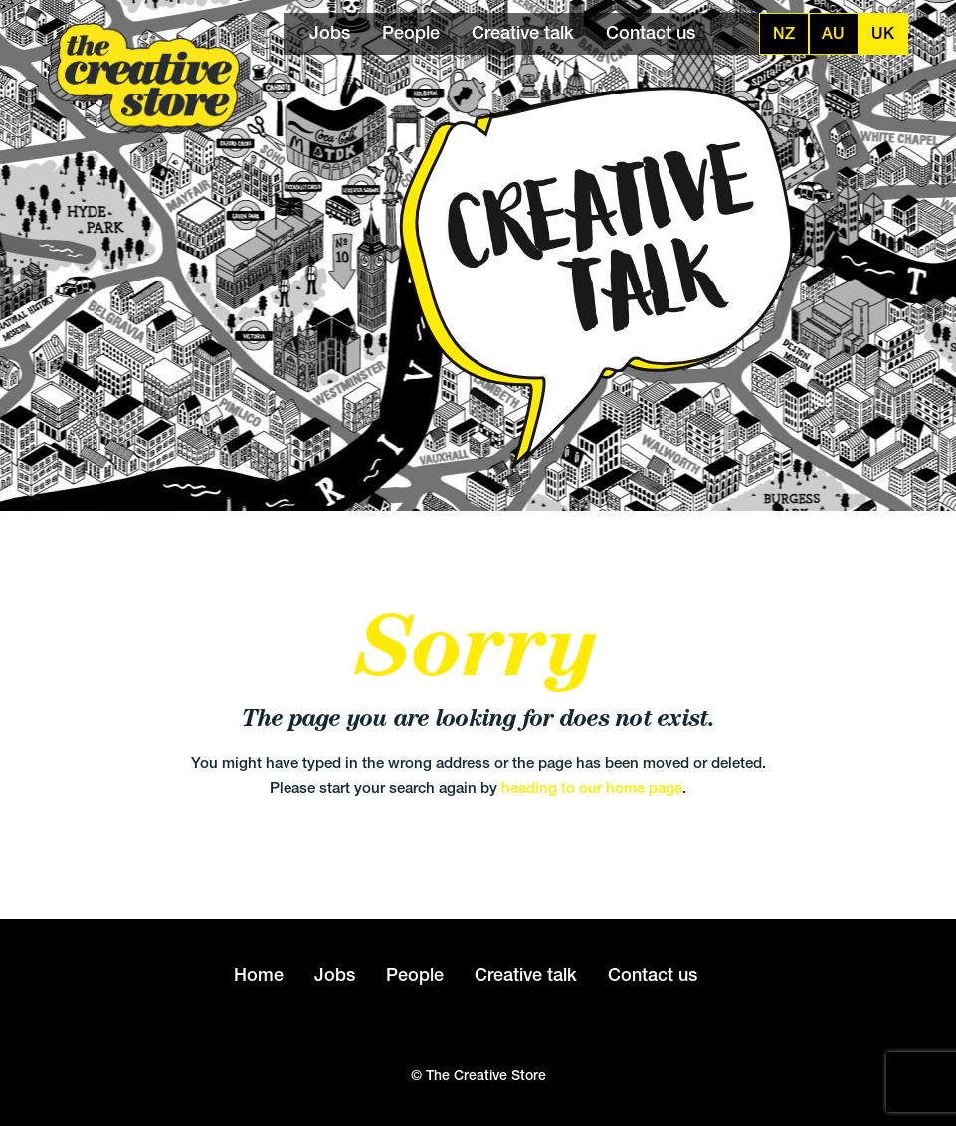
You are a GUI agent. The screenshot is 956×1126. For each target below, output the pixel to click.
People (411, 32)
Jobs (329, 32)
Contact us (650, 32)
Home (259, 974)
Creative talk (523, 32)
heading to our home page (591, 787)
